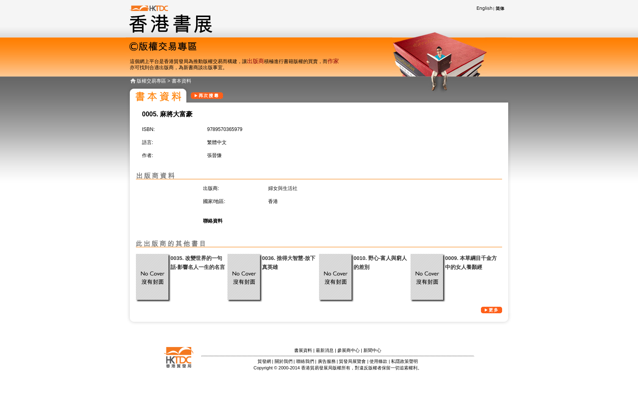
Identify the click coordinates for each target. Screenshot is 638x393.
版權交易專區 (151, 81)
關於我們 (284, 361)
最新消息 (325, 350)
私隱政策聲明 (404, 361)
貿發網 (264, 361)
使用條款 (378, 361)
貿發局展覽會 (352, 361)
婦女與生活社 (282, 188)
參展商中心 (348, 350)
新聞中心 (372, 350)
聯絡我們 (305, 361)
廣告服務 (327, 361)
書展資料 (303, 350)
